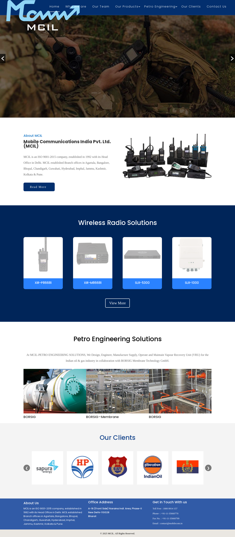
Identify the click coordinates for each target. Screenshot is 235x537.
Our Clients (191, 7)
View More (117, 303)
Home (54, 7)
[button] (3, 58)
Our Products (126, 7)
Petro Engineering (160, 7)
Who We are (75, 7)
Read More (38, 186)
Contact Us (217, 7)
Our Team (100, 7)
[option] (117, 60)
